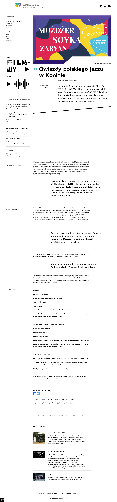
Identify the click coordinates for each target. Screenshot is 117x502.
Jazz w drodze (55, 474)
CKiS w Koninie (76, 415)
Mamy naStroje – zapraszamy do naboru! (19, 100)
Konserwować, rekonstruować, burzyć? (18, 149)
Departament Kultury (52, 493)
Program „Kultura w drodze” (14, 21)
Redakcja (41, 493)
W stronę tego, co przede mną (18, 128)
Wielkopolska (10, 16)
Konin (84, 415)
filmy (7, 38)
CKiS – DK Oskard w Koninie (62, 415)
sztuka (8, 30)
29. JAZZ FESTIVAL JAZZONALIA (43, 415)
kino (7, 34)
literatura (9, 25)
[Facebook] (34, 393)
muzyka (8, 32)
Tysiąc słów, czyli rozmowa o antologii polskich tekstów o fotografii (18, 114)
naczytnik (9, 40)
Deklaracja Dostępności (72, 493)
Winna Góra (9, 23)
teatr (7, 27)
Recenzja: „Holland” (15, 138)
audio (8, 36)
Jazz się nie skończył (57, 451)
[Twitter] (38, 393)
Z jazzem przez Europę (57, 432)
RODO (61, 493)
